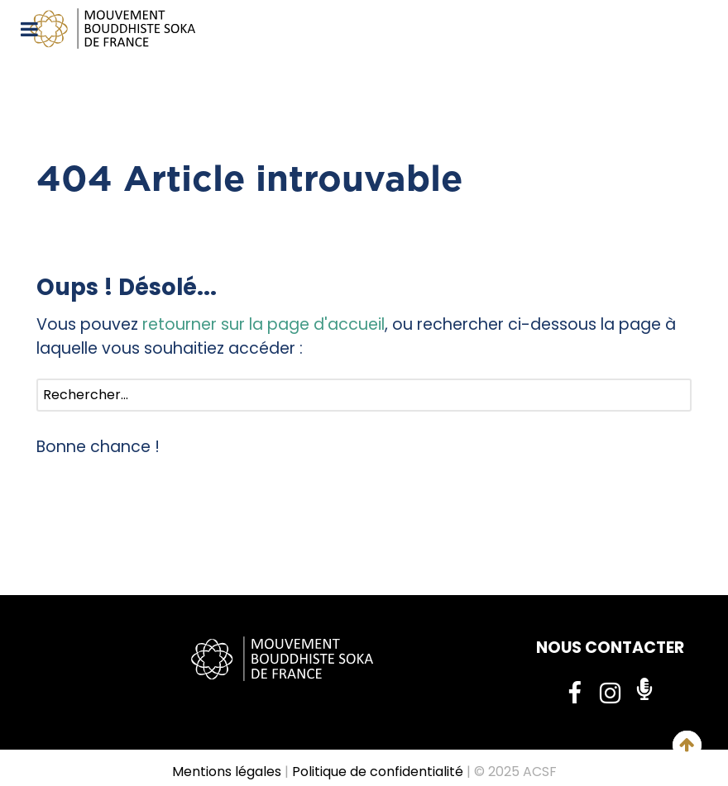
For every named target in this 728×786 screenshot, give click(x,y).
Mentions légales (226, 771)
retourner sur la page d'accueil (263, 324)
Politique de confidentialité (377, 771)
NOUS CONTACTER (610, 647)
